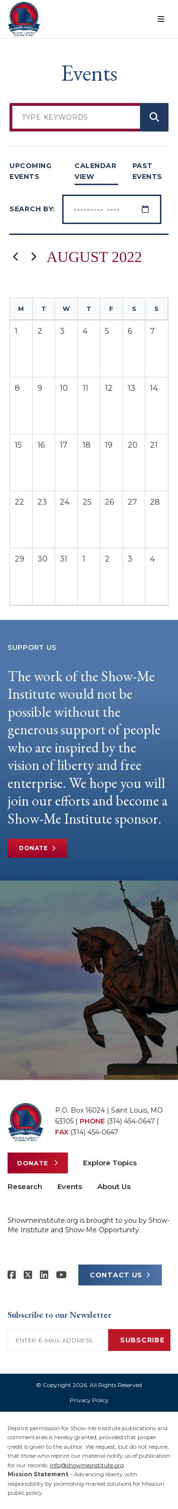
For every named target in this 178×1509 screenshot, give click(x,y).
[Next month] (33, 256)
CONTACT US (120, 1275)
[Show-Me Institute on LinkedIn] (44, 1275)
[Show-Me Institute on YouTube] (61, 1275)
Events (69, 1186)
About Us (114, 1186)
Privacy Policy (89, 1400)
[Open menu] (160, 18)
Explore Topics (110, 1162)
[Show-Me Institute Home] (24, 19)
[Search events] (154, 117)
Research (25, 1186)
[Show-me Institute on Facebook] (12, 1275)
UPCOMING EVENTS (30, 171)
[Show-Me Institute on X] (28, 1275)
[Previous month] (15, 256)
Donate (37, 848)
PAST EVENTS (147, 171)
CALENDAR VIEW (95, 171)
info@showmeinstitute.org (87, 1465)
